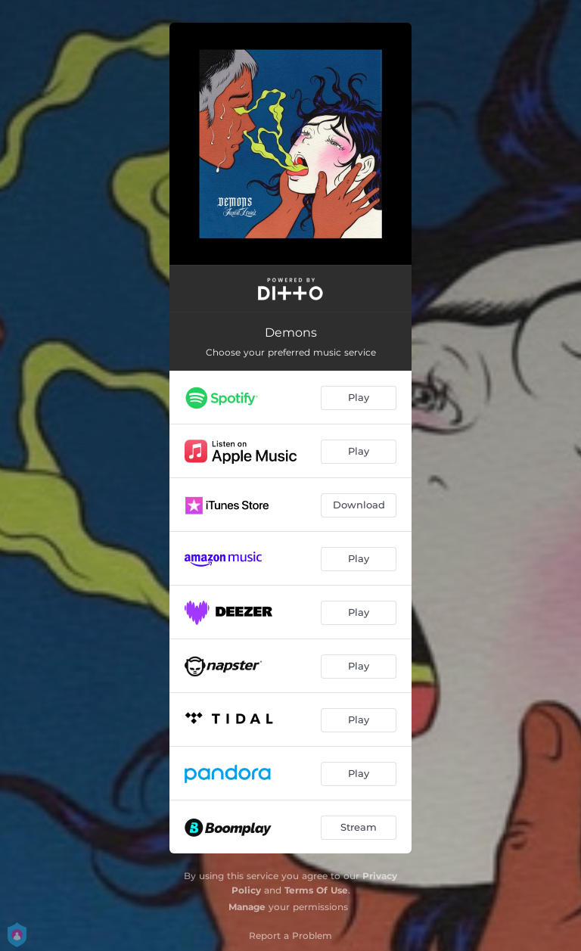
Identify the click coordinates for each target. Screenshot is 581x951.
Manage (247, 906)
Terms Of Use (316, 890)
